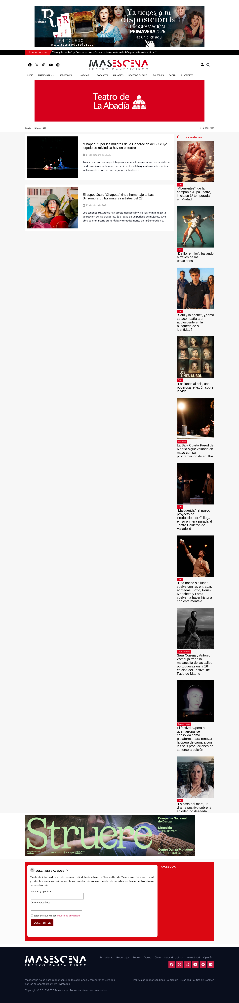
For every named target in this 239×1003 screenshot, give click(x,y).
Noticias (86, 75)
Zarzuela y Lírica (184, 724)
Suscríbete (187, 75)
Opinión (207, 957)
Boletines (158, 75)
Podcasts (102, 75)
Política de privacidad (68, 915)
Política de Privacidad (178, 980)
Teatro (180, 185)
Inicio (30, 75)
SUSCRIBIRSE (42, 923)
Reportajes (67, 75)
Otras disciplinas (184, 652)
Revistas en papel (138, 75)
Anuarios (118, 75)
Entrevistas (46, 75)
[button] (208, 65)
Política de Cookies (203, 980)
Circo (158, 957)
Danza (180, 250)
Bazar (172, 75)
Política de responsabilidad (149, 980)
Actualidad (182, 441)
